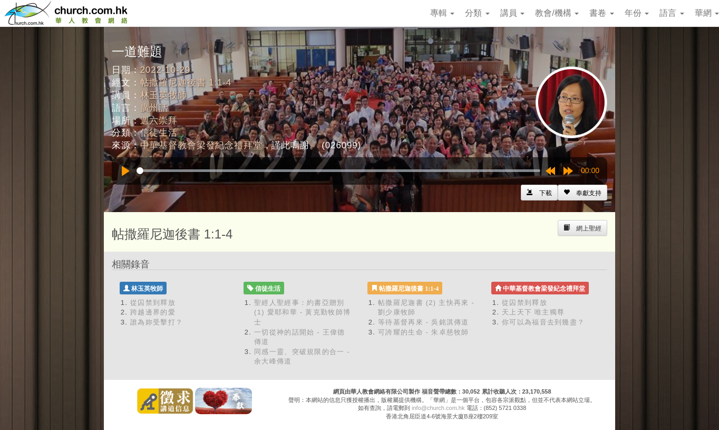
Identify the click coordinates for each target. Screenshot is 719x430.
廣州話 (154, 108)
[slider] (338, 171)
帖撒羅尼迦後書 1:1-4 (186, 83)
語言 (671, 12)
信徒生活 (159, 133)
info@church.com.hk (438, 408)
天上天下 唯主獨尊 (533, 312)
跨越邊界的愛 (153, 312)
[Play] (125, 171)
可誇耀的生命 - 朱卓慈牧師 (423, 332)
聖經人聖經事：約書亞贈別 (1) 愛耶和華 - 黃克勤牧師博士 (302, 312)
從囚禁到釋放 (153, 303)
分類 (477, 12)
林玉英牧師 (163, 95)
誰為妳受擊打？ (156, 322)
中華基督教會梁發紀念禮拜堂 (201, 145)
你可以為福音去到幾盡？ (543, 322)
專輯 (442, 12)
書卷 (601, 12)
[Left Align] (582, 192)
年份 (637, 12)
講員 (512, 12)
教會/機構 (557, 12)
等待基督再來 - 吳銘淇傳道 (423, 322)
